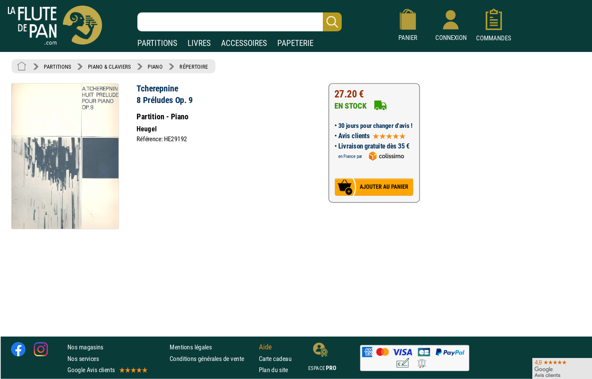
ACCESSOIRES (244, 43)
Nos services (83, 358)
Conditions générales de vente (212, 358)
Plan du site (273, 369)
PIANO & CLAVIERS (109, 66)
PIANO (155, 66)
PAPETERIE (295, 43)
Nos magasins (85, 347)
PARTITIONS (157, 43)
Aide (265, 347)
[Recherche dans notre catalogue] (239, 21)
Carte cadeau (275, 358)
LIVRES (199, 43)
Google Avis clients (106, 369)
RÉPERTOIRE (193, 66)
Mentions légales (191, 347)
